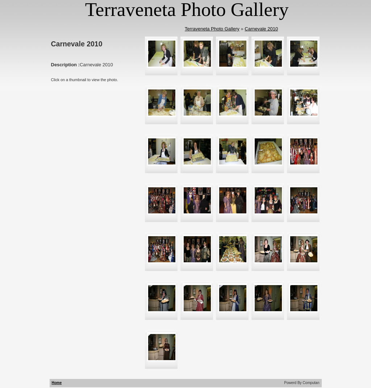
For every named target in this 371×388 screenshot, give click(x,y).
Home (57, 383)
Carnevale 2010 (261, 29)
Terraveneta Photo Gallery (212, 29)
